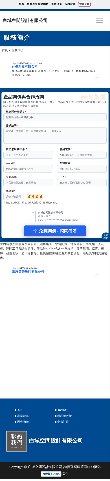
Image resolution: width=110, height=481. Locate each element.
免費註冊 (63, 424)
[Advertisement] (55, 305)
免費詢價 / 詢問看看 (55, 233)
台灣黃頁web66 (51, 476)
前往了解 (84, 4)
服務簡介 (63, 412)
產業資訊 (23, 418)
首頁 (20, 412)
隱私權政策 (64, 418)
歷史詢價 (23, 424)
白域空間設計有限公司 (25, 20)
